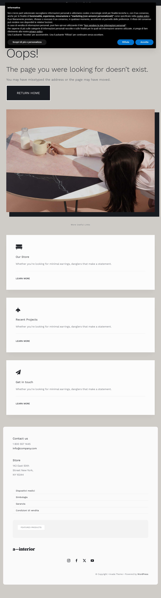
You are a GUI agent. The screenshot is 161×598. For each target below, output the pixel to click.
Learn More (23, 278)
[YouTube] (92, 561)
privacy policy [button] (35, 31)
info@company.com (25, 448)
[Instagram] (69, 561)
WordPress (142, 574)
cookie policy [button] (143, 16)
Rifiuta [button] (125, 42)
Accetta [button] (144, 42)
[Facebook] (77, 561)
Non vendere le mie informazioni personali (104, 25)
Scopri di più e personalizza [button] (27, 42)
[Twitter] (84, 561)
